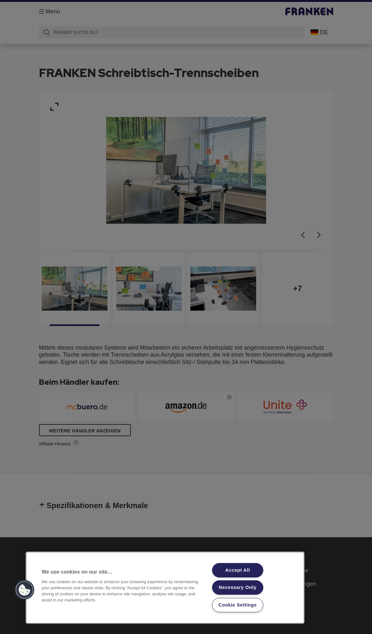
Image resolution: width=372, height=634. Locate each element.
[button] (24, 590)
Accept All (237, 570)
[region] (165, 588)
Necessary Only (238, 587)
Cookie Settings (237, 604)
